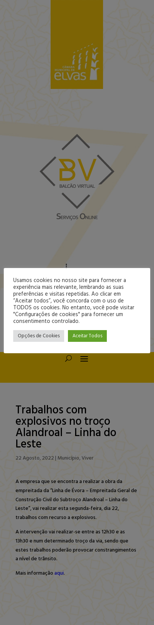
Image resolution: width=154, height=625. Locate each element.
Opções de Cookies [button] (39, 336)
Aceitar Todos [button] (87, 336)
